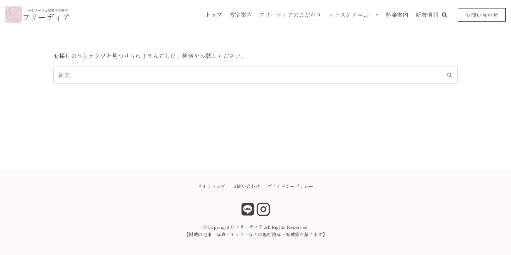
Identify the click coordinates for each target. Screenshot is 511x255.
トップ (213, 14)
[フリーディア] (37, 14)
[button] (444, 14)
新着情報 (427, 14)
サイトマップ (211, 186)
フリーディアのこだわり (290, 14)
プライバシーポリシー (290, 186)
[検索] (247, 75)
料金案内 (397, 14)
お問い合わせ (481, 14)
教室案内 (240, 14)
